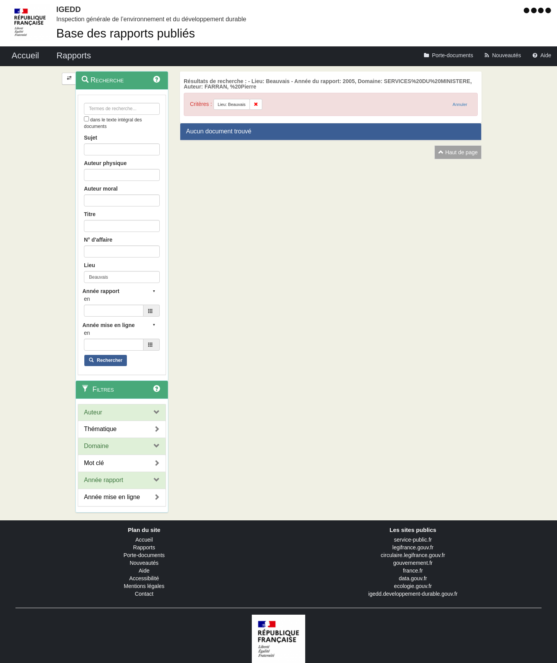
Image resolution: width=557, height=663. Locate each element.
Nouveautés (144, 563)
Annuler (460, 104)
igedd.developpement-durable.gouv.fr (413, 594)
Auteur (93, 412)
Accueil (144, 540)
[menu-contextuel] (86, 118)
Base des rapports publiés (125, 33)
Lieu (89, 265)
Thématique (100, 429)
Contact (144, 594)
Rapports (144, 547)
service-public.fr (413, 540)
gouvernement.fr (413, 563)
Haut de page (458, 152)
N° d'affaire (98, 240)
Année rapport (103, 480)
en (87, 299)
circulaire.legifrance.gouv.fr (413, 555)
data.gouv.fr (413, 578)
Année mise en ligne (112, 497)
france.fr (413, 571)
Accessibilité (144, 578)
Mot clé (94, 463)
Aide (143, 571)
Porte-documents (144, 555)
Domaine (96, 446)
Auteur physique (105, 163)
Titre (90, 214)
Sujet (90, 138)
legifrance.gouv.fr (412, 547)
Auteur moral (101, 189)
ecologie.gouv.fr (413, 586)
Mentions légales (144, 586)
